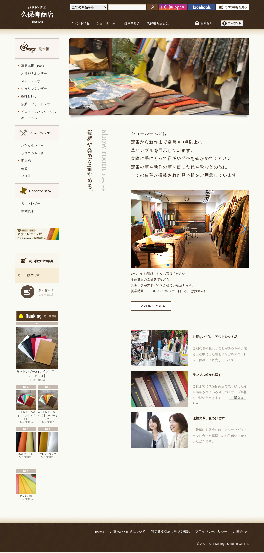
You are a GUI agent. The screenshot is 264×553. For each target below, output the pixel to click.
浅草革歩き (132, 23)
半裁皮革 (27, 211)
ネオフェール (26, 443)
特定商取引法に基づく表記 (170, 531)
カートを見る (37, 292)
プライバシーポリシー (211, 531)
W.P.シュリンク (48, 443)
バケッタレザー (32, 145)
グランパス (26, 485)
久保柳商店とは (158, 23)
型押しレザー (30, 96)
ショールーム (106, 23)
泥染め (26, 161)
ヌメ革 (26, 176)
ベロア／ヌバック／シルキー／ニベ (38, 115)
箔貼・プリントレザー (37, 104)
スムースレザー (32, 81)
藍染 (24, 168)
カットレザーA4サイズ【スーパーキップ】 (48, 405)
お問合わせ (241, 531)
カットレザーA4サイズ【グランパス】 (26, 405)
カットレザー (30, 203)
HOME (99, 531)
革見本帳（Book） (34, 66)
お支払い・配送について (127, 531)
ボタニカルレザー (34, 153)
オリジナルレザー (34, 73)
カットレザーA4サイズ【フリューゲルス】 (37, 352)
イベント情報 (80, 23)
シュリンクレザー (34, 89)
